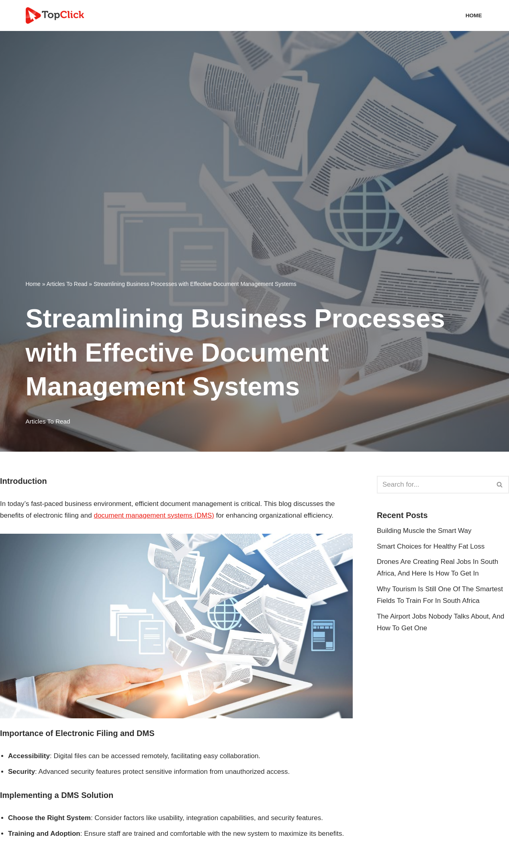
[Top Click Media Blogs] (57, 15)
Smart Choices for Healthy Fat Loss (430, 546)
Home (474, 15)
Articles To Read (67, 284)
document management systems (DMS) (154, 515)
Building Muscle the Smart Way (424, 531)
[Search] (434, 484)
